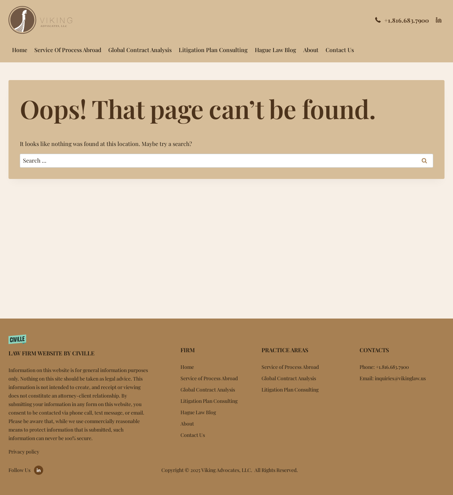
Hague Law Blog (275, 50)
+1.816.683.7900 (406, 20)
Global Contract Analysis (140, 50)
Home (19, 50)
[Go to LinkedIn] (38, 470)
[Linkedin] (438, 20)
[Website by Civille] (79, 345)
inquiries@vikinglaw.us (400, 378)
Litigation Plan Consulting (213, 50)
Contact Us (340, 50)
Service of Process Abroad (67, 50)
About (311, 50)
